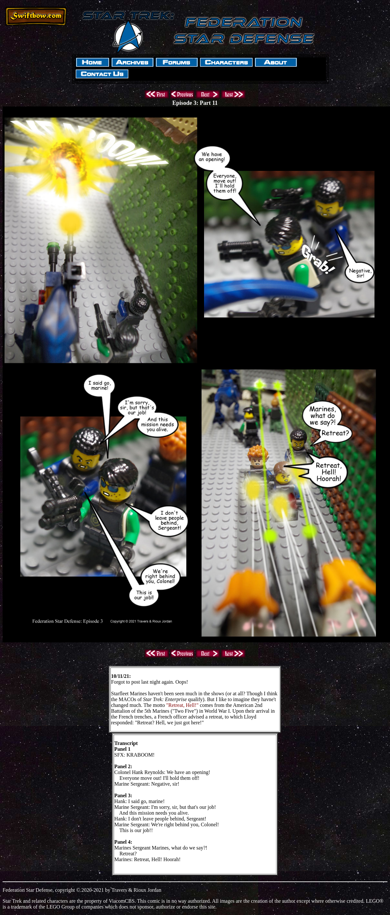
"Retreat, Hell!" (182, 705)
